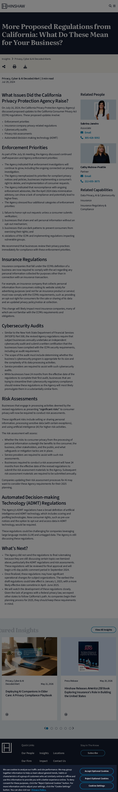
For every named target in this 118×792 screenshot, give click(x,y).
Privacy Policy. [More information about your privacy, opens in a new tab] (38, 790)
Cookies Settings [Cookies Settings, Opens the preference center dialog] (97, 785)
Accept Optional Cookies (97, 771)
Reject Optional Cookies (96, 778)
